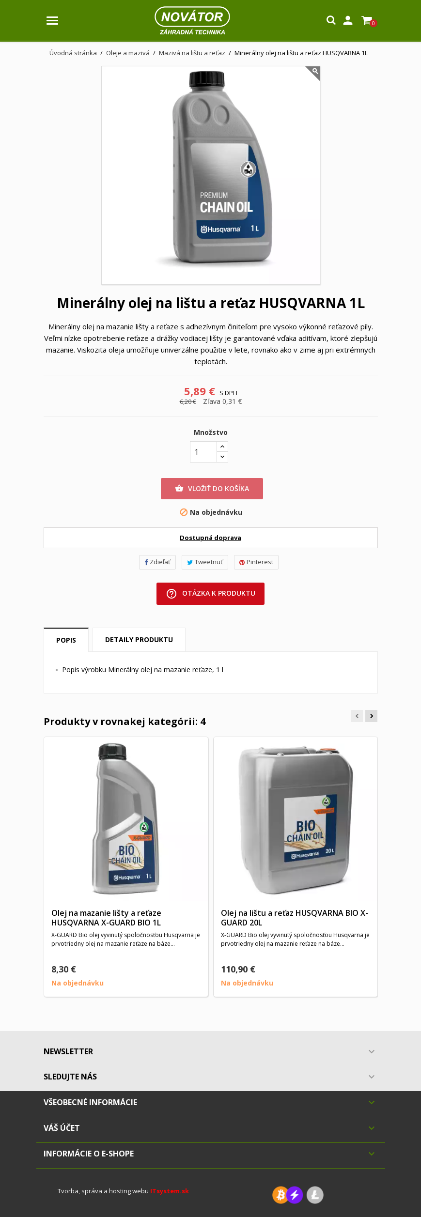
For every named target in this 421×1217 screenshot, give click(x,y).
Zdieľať (157, 561)
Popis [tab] (66, 640)
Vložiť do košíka (212, 488)
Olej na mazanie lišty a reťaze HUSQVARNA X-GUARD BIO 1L (106, 918)
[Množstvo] (203, 451)
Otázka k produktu (210, 594)
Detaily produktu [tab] (139, 639)
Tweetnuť (205, 561)
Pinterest (256, 561)
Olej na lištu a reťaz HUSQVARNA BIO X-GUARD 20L (294, 918)
